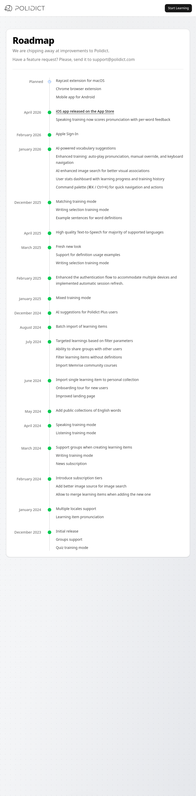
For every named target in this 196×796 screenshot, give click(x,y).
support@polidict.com (114, 59)
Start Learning (178, 8)
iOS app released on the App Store (85, 111)
